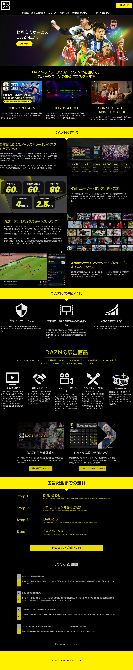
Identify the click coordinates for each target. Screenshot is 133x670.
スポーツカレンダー (103, 13)
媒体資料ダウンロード (81, 13)
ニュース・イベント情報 (58, 13)
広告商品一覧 (27, 13)
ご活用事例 (40, 13)
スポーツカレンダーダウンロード (92, 468)
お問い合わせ (124, 5)
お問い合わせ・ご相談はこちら (66, 548)
